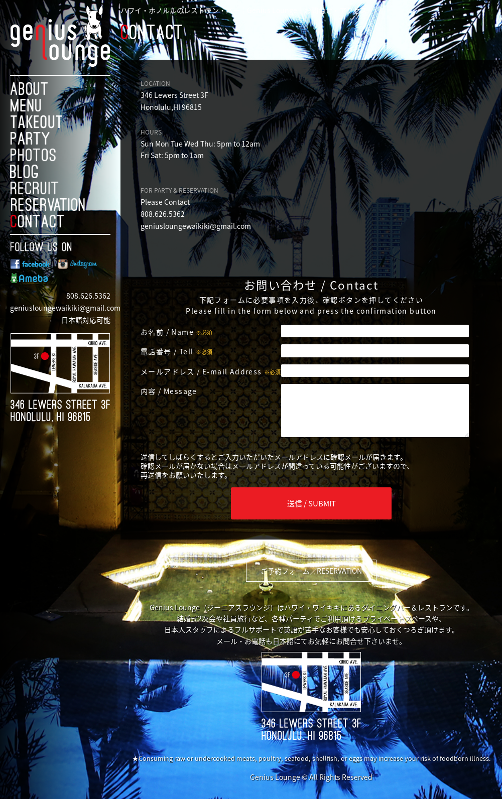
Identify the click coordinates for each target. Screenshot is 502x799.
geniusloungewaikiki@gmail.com (65, 308)
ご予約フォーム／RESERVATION (311, 571)
